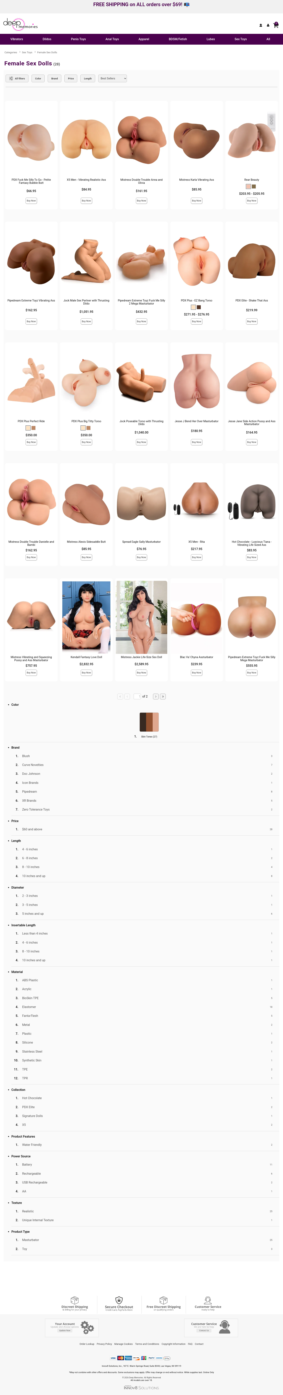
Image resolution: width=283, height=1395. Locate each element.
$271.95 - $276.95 (196, 314)
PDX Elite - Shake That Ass (252, 300)
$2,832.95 (86, 664)
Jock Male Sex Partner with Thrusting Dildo (86, 302)
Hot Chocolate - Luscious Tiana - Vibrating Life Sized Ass (252, 543)
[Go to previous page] (127, 696)
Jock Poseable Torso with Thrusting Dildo (142, 423)
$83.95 (251, 550)
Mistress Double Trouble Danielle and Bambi (31, 543)
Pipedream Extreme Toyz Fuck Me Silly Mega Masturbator (251, 659)
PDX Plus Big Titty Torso (86, 421)
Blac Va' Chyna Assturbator (196, 657)
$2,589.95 (141, 664)
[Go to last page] (163, 696)
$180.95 (196, 431)
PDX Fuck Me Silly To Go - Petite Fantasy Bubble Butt (31, 181)
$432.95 (141, 312)
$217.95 (196, 549)
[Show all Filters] (17, 78)
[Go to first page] (120, 696)
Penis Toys (78, 39)
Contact (199, 1344)
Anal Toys (112, 39)
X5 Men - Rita (196, 542)
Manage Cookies (123, 1344)
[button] (248, 186)
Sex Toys (241, 39)
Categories (10, 52)
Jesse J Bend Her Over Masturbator (196, 421)
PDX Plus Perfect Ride (31, 421)
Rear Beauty (251, 179)
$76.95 (141, 549)
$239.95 (196, 664)
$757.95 (31, 666)
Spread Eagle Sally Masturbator (141, 542)
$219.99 (251, 310)
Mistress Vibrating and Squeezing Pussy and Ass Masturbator (31, 659)
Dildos (47, 39)
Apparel (144, 39)
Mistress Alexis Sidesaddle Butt (86, 542)
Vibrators (16, 39)
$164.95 (251, 432)
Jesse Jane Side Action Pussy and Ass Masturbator (252, 423)
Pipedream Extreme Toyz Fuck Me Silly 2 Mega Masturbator (141, 302)
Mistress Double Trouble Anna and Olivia (141, 181)
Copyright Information (174, 1344)
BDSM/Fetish (178, 39)
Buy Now (31, 200)
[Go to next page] (156, 696)
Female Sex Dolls (47, 52)
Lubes (211, 39)
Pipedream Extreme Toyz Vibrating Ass (31, 300)
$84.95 (86, 189)
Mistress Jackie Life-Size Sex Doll (141, 657)
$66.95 (31, 191)
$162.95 (31, 310)
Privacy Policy (104, 1344)
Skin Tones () (149, 736)
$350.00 (31, 435)
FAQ (190, 1344)
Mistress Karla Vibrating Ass (196, 179)
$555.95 (251, 666)
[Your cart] (276, 25)
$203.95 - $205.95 (251, 194)
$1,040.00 (141, 432)
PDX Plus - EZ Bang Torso (196, 300)
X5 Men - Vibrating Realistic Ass (86, 179)
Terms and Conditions (147, 1344)
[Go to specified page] (137, 696)
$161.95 (141, 191)
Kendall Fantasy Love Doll (86, 657)
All (268, 39)
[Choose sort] (112, 78)
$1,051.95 (86, 312)
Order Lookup (87, 1344)
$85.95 (196, 189)
